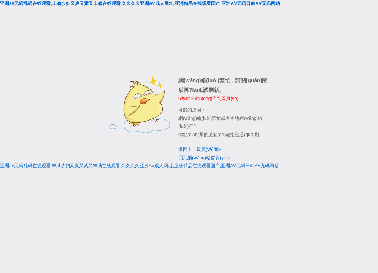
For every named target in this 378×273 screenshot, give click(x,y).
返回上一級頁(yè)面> (199, 149)
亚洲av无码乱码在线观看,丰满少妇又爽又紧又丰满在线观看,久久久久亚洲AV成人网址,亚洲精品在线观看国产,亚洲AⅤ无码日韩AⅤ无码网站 (140, 3)
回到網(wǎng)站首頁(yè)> (204, 157)
